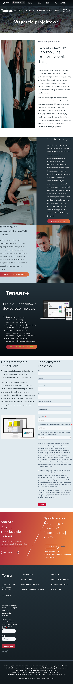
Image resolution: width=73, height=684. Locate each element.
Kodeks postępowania (29, 668)
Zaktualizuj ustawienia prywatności (53, 674)
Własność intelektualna (52, 672)
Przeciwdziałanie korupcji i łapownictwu (53, 668)
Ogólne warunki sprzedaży (40, 666)
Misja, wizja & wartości (12, 668)
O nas (56, 3)
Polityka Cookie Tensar (59, 666)
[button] (18, 2)
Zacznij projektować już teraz (21, 347)
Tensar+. (10, 250)
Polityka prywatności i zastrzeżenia (16, 666)
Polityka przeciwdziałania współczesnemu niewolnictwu (35, 670)
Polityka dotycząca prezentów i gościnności (26, 672)
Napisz (63, 546)
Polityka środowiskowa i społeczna (20, 674)
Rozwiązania (30, 10)
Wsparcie (55, 574)
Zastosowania (18, 10)
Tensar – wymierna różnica (32, 589)
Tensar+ (57, 10)
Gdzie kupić (39, 3)
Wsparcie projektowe (63, 3)
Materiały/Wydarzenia (44, 10)
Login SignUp (30, 3)
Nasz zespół (48, 3)
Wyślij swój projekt (58, 221)
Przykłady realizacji (66, 10)
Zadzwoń (51, 546)
